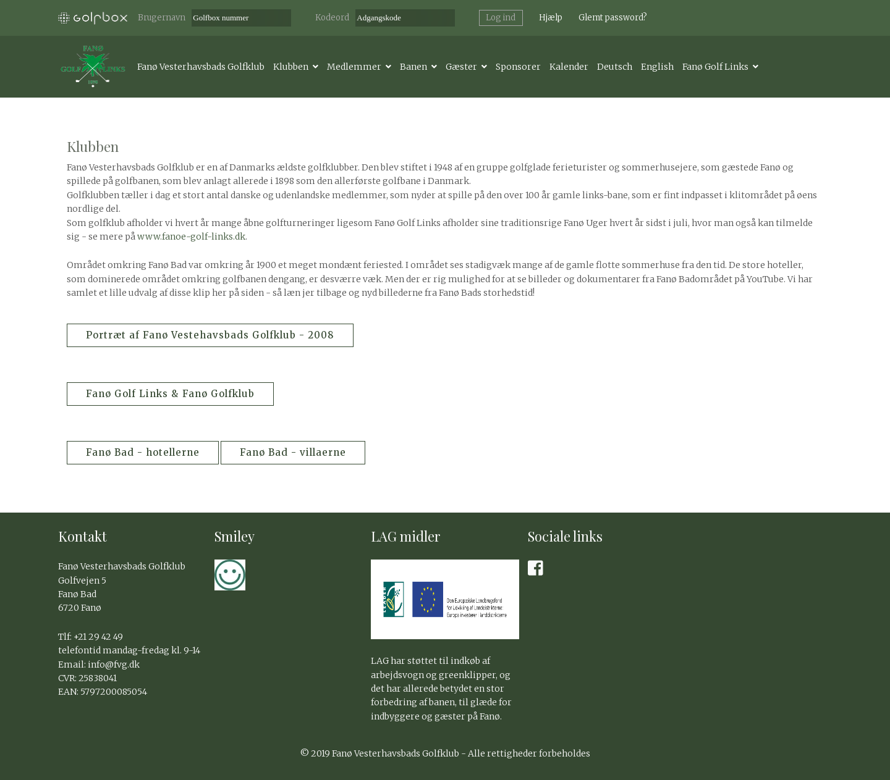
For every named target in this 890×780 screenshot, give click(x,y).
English (657, 66)
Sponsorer (518, 66)
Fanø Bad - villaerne (293, 452)
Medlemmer (354, 66)
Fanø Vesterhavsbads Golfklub (201, 66)
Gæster (461, 66)
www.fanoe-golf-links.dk (191, 236)
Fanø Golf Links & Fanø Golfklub (170, 394)
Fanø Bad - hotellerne (143, 452)
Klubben (290, 66)
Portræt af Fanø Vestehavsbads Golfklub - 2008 (210, 335)
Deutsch (614, 66)
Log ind (500, 17)
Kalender (568, 66)
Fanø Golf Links (715, 66)
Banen (413, 66)
